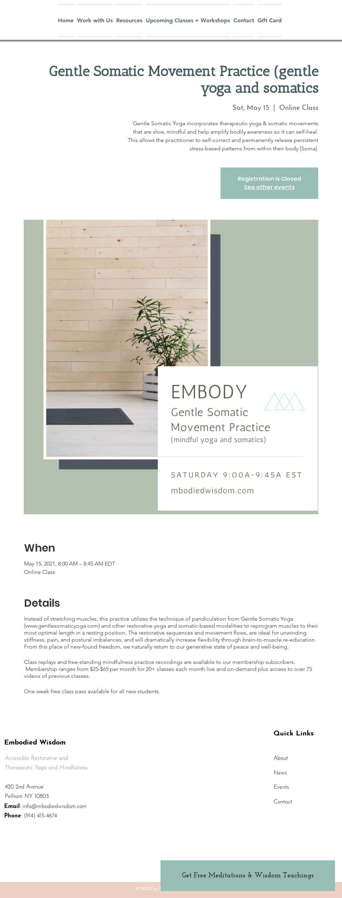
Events (281, 787)
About (281, 758)
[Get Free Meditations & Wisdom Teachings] (248, 875)
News (280, 773)
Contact (283, 802)
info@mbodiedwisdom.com (55, 806)
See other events (269, 187)
